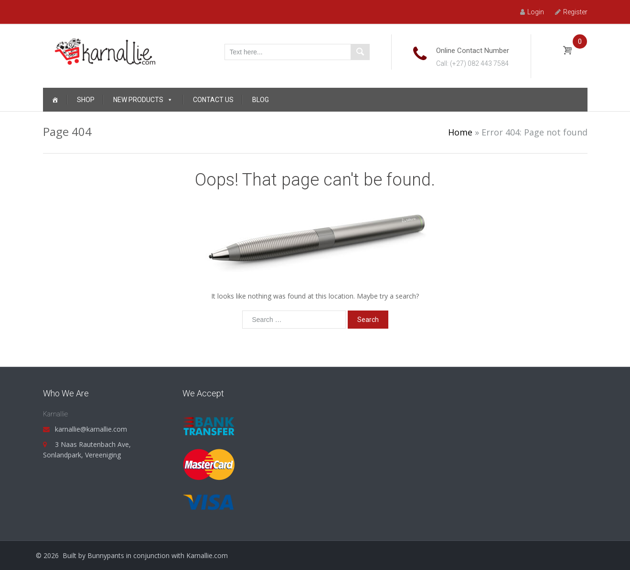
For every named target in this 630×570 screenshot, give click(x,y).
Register (571, 12)
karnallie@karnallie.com (91, 429)
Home (460, 132)
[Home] (55, 100)
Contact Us (213, 100)
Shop (86, 100)
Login (532, 12)
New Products (143, 100)
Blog (260, 100)
